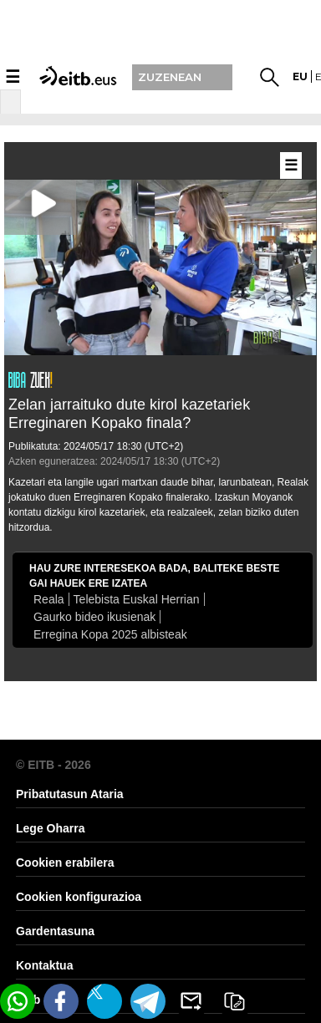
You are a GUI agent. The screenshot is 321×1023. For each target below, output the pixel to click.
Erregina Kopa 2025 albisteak (110, 634)
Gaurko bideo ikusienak (94, 616)
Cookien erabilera (65, 862)
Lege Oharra (50, 828)
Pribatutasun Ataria (70, 794)
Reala (48, 599)
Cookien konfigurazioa (78, 896)
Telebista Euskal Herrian (137, 599)
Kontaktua (44, 965)
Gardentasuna (55, 931)
